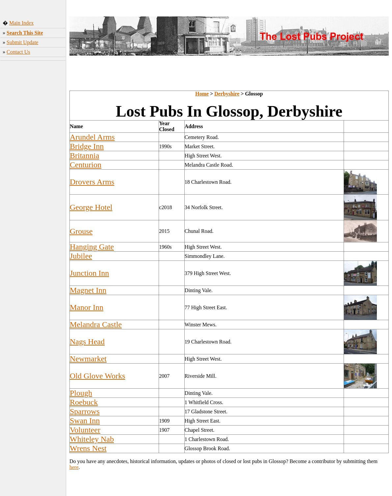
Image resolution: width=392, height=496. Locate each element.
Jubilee (81, 256)
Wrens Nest (88, 448)
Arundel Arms (92, 137)
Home (202, 93)
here (74, 467)
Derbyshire (226, 93)
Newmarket (88, 358)
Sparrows (85, 411)
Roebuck (84, 402)
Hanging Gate (92, 246)
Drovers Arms (92, 182)
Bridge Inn (87, 146)
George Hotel (91, 207)
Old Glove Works (97, 376)
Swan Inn (85, 420)
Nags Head (87, 341)
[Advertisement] (33, 161)
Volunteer (85, 430)
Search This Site (25, 33)
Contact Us (18, 52)
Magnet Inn (88, 290)
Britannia (84, 155)
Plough (81, 393)
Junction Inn (89, 273)
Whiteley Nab (92, 439)
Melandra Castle (96, 324)
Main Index (21, 23)
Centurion (85, 164)
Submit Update (22, 42)
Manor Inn (86, 307)
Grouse (81, 231)
